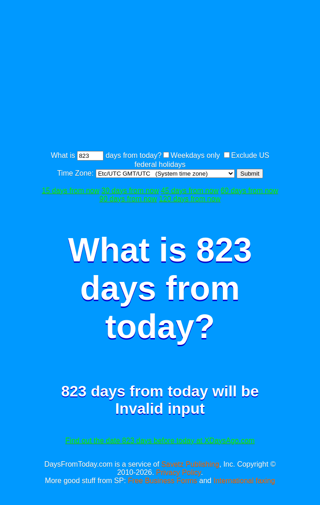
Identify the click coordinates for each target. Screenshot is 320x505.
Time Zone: (76, 173)
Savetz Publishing (190, 464)
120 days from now (190, 199)
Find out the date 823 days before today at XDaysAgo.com (159, 440)
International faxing (244, 480)
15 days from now (70, 190)
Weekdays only (195, 155)
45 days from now (189, 190)
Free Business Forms (162, 480)
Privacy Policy (178, 472)
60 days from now (249, 190)
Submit (249, 173)
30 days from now (130, 190)
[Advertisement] (180, 77)
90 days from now (128, 199)
